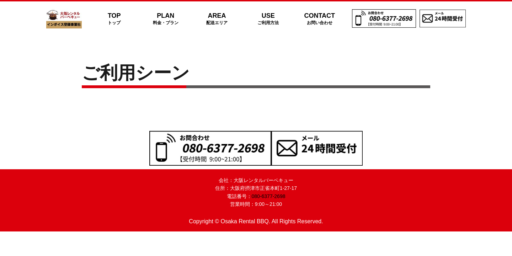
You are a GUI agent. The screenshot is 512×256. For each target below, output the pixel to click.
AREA (216, 18)
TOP (114, 18)
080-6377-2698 (269, 196)
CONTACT (319, 18)
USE (268, 18)
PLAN (165, 18)
